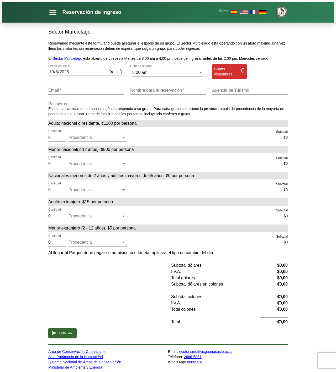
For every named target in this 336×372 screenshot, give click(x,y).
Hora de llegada (141, 66)
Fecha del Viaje (59, 66)
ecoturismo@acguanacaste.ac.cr (206, 351)
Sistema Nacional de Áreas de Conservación (84, 362)
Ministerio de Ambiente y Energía (75, 367)
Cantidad (54, 133)
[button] (98, 137)
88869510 (195, 362)
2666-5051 (193, 357)
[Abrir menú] (53, 12)
